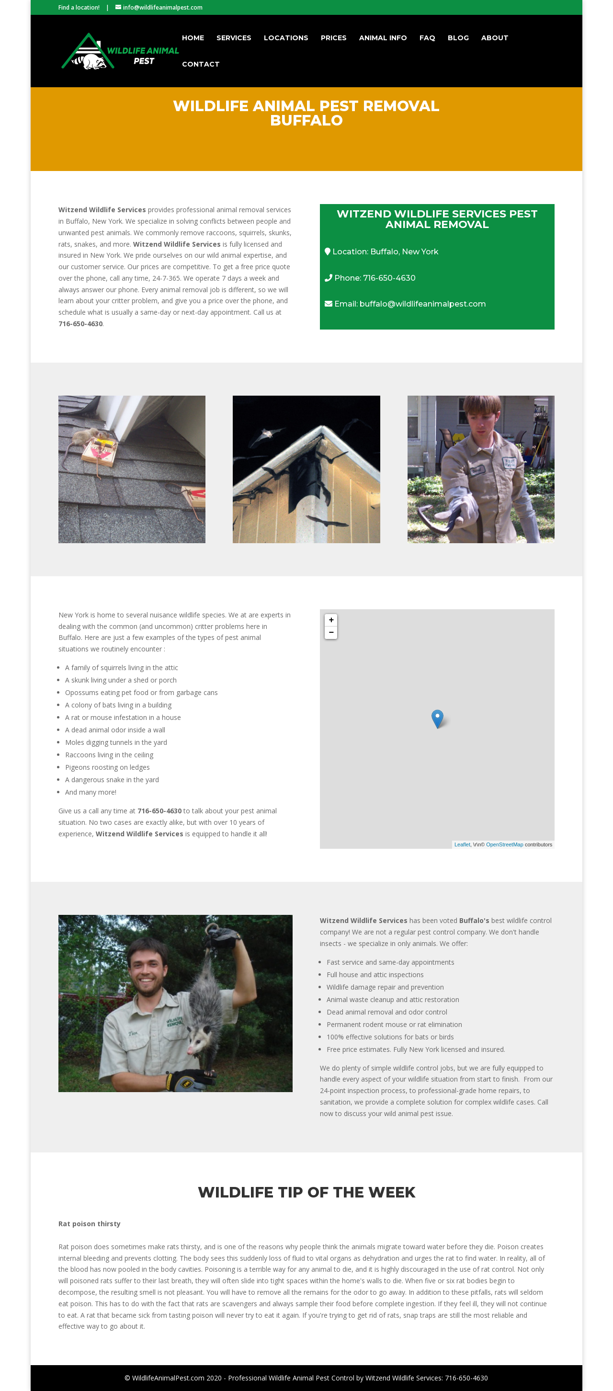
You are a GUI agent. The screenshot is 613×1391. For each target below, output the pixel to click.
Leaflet (462, 844)
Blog (458, 38)
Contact (201, 64)
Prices (334, 38)
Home (193, 38)
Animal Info (383, 38)
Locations (286, 38)
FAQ (427, 38)
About (495, 38)
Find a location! (79, 7)
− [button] (331, 632)
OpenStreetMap (504, 844)
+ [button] (331, 620)
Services (233, 38)
